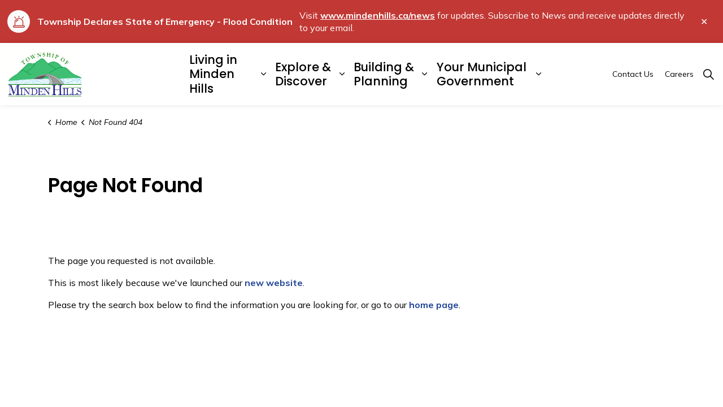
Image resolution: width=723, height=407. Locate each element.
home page (434, 304)
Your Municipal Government (481, 74)
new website (274, 282)
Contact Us (633, 74)
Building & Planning (384, 74)
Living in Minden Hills (213, 73)
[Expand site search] (708, 74)
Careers (679, 74)
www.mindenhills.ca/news (377, 15)
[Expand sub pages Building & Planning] (424, 74)
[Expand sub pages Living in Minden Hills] (263, 74)
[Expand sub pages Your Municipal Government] (538, 74)
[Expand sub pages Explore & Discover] (341, 74)
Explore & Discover (303, 74)
